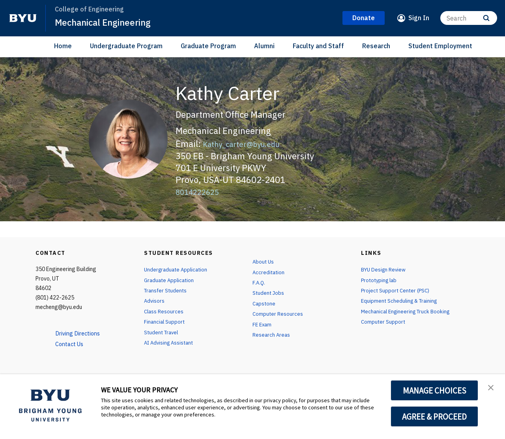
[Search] (468, 18)
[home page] (23, 18)
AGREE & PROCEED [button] (434, 416)
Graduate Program (208, 46)
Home (63, 46)
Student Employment (440, 46)
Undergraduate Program (126, 46)
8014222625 (201, 191)
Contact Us (71, 344)
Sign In (418, 18)
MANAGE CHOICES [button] (434, 390)
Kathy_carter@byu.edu (248, 143)
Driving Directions (81, 333)
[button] (492, 388)
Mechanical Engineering (107, 22)
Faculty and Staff (318, 46)
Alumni (264, 46)
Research (376, 46)
